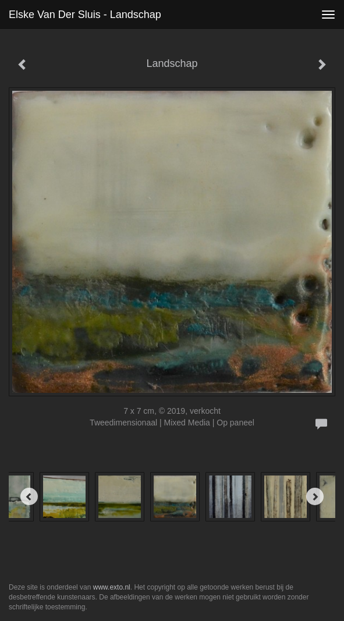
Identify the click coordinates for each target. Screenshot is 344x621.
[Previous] (29, 496)
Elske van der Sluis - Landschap (85, 14)
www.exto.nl (111, 587)
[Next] (315, 496)
